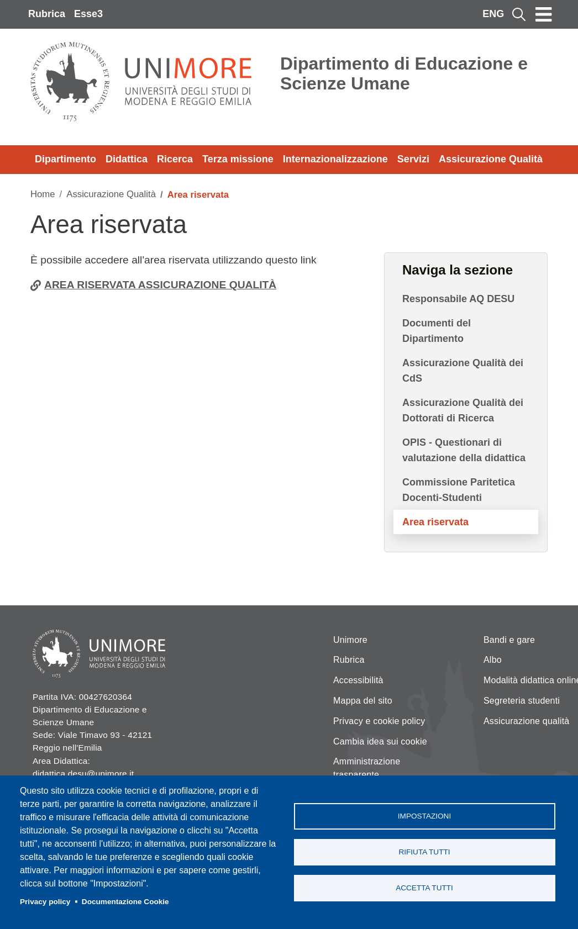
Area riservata (435, 521)
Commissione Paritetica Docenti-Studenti (458, 490)
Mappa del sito (362, 700)
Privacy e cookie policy (379, 721)
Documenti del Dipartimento (436, 331)
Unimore (350, 640)
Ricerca (175, 159)
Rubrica (46, 13)
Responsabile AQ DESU (458, 298)
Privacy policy (45, 902)
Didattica (127, 159)
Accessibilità (358, 680)
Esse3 (88, 13)
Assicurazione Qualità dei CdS (462, 370)
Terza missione (238, 159)
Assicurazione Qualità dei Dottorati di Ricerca (462, 410)
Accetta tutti (424, 888)
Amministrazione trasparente (366, 768)
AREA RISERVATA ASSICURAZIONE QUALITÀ (160, 285)
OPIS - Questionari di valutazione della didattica (464, 450)
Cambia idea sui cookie (380, 741)
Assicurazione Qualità (491, 159)
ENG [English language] (493, 13)
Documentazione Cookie (125, 902)
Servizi (413, 159)
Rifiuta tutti (424, 852)
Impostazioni (424, 816)
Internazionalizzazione (335, 159)
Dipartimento (65, 159)
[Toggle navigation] (543, 14)
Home (42, 194)
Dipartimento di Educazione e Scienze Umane (404, 73)
